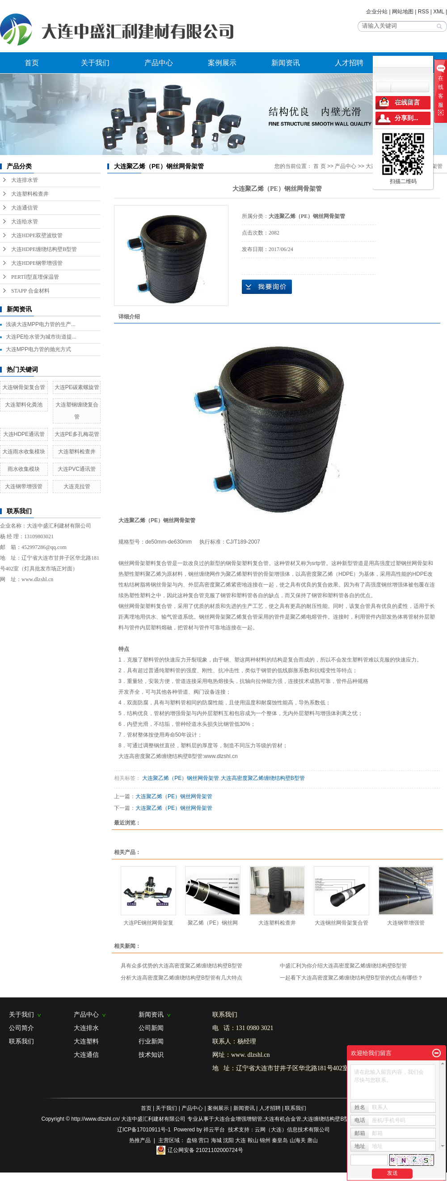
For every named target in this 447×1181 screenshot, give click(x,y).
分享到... (406, 118)
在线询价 (267, 287)
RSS (423, 11)
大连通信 (86, 1054)
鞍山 (253, 1140)
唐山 (312, 1140)
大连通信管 (24, 208)
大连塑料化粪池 (23, 405)
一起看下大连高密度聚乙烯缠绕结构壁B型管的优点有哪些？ (351, 978)
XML (438, 11)
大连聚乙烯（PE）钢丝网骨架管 (180, 778)
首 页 (319, 166)
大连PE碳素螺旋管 (77, 387)
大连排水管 (24, 180)
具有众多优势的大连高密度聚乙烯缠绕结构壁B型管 (181, 966)
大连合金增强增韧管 (238, 1119)
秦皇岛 (280, 1140)
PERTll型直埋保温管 (35, 277)
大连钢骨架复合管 (23, 387)
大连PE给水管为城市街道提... (41, 337)
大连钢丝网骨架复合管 (341, 923)
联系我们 (21, 1041)
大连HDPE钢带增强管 (37, 263)
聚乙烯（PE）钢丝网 (213, 923)
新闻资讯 (285, 63)
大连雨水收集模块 (23, 451)
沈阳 (228, 1140)
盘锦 (191, 1140)
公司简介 (21, 1027)
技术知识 (151, 1054)
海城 (216, 1140)
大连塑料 (86, 1041)
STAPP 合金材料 (30, 291)
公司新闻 (151, 1027)
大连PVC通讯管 (77, 469)
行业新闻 (151, 1041)
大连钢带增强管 (23, 486)
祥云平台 (214, 1130)
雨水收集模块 (24, 469)
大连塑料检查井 (30, 194)
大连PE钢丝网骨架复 (148, 923)
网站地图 (402, 11)
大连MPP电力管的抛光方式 (38, 349)
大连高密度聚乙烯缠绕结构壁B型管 (263, 778)
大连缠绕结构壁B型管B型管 (336, 1119)
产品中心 (158, 63)
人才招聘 (349, 63)
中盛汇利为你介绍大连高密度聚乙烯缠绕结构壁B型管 (343, 966)
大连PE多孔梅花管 (77, 434)
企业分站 (377, 11)
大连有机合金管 (282, 1119)
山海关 (298, 1140)
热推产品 (140, 1140)
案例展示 (222, 63)
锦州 (265, 1140)
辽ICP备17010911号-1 (144, 1130)
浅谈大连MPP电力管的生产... (41, 324)
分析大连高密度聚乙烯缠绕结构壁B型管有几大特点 (181, 978)
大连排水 (86, 1027)
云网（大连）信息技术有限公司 (292, 1130)
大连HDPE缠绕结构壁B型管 (44, 249)
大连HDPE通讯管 (24, 434)
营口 (203, 1140)
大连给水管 (24, 221)
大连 (240, 1140)
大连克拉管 (76, 486)
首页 (32, 63)
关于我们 (95, 63)
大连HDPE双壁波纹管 (37, 235)
